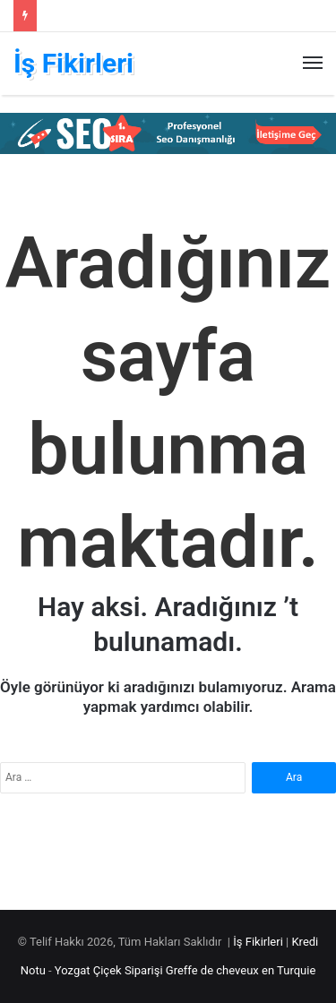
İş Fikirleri (258, 941)
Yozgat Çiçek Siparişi (109, 970)
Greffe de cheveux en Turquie (240, 970)
